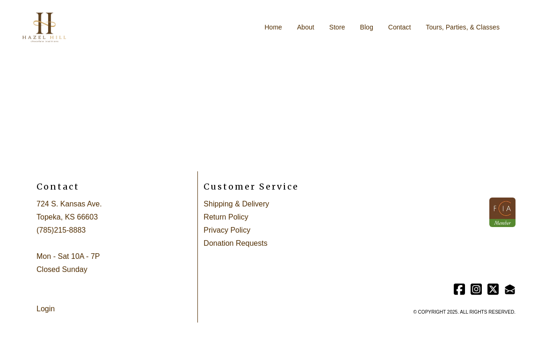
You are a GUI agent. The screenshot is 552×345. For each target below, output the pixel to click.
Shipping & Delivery (236, 204)
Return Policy (225, 217)
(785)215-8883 (61, 230)
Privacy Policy (226, 230)
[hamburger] (77, 22)
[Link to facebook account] (459, 289)
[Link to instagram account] (476, 289)
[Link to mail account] (510, 289)
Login (45, 309)
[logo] (44, 28)
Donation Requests (235, 243)
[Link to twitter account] (493, 289)
